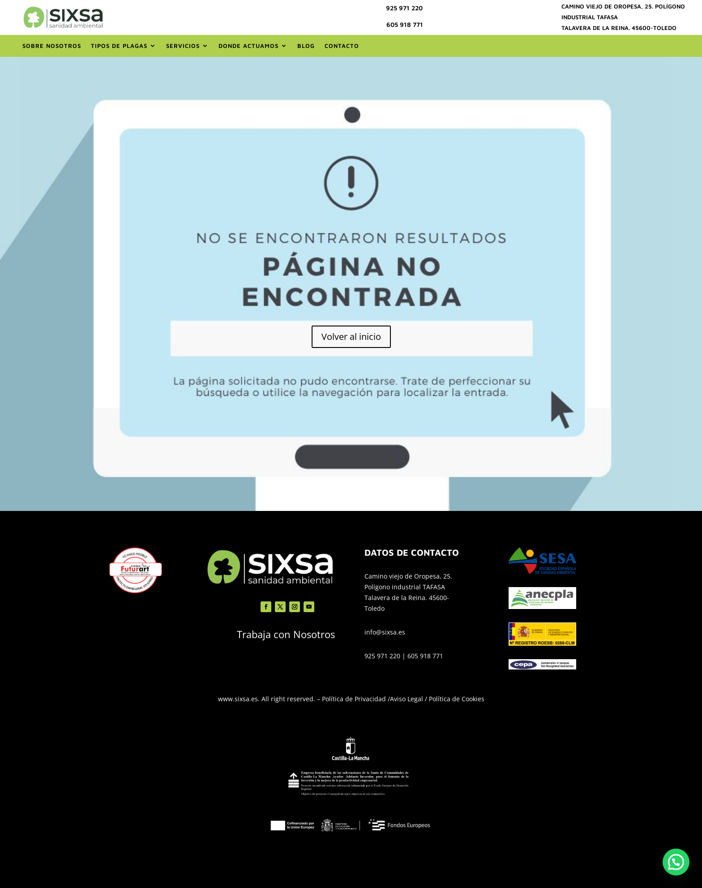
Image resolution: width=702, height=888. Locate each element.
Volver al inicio (351, 336)
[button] (676, 862)
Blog (306, 45)
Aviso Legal (406, 699)
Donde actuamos (248, 45)
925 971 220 (404, 8)
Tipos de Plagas (119, 45)
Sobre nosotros (51, 45)
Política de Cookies (456, 699)
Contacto (342, 45)
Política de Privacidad (354, 699)
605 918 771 (404, 24)
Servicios (183, 45)
